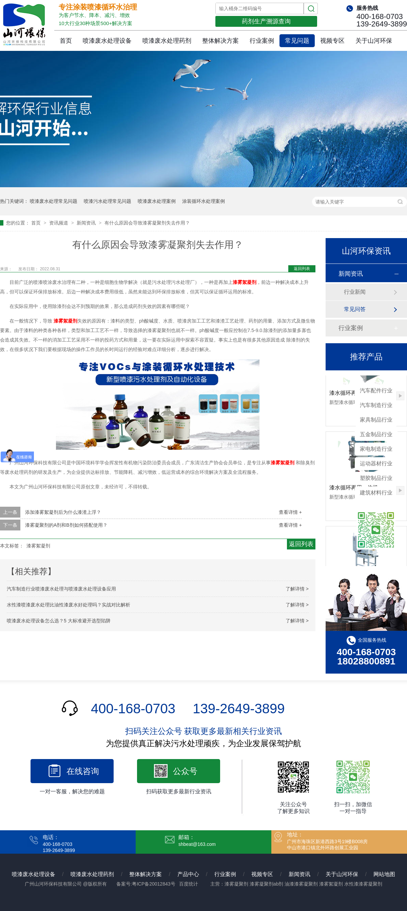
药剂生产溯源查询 (266, 21)
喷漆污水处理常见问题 (107, 201)
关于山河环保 (373, 40)
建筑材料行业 (376, 493)
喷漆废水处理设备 (107, 40)
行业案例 (262, 40)
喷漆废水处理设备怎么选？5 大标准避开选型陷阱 (59, 620)
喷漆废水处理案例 (157, 201)
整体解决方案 (220, 40)
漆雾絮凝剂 (244, 282)
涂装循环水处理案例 (203, 201)
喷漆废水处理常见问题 (53, 201)
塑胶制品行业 (376, 478)
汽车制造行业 (376, 405)
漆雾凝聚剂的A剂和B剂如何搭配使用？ (66, 525)
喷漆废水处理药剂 (166, 40)
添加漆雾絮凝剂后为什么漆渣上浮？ (63, 512)
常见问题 (297, 40)
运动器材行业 (376, 463)
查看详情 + (290, 512)
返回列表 (302, 268)
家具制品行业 (376, 420)
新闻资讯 (87, 223)
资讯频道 (59, 223)
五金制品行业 (376, 434)
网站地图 (384, 874)
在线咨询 (82, 771)
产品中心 (188, 874)
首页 (66, 40)
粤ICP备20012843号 (153, 884)
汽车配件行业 (376, 390)
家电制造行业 (376, 449)
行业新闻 (355, 292)
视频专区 (332, 40)
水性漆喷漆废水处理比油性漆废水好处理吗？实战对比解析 (68, 604)
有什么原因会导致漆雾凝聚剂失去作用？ (147, 223)
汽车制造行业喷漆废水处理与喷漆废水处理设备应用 (61, 589)
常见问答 (355, 309)
